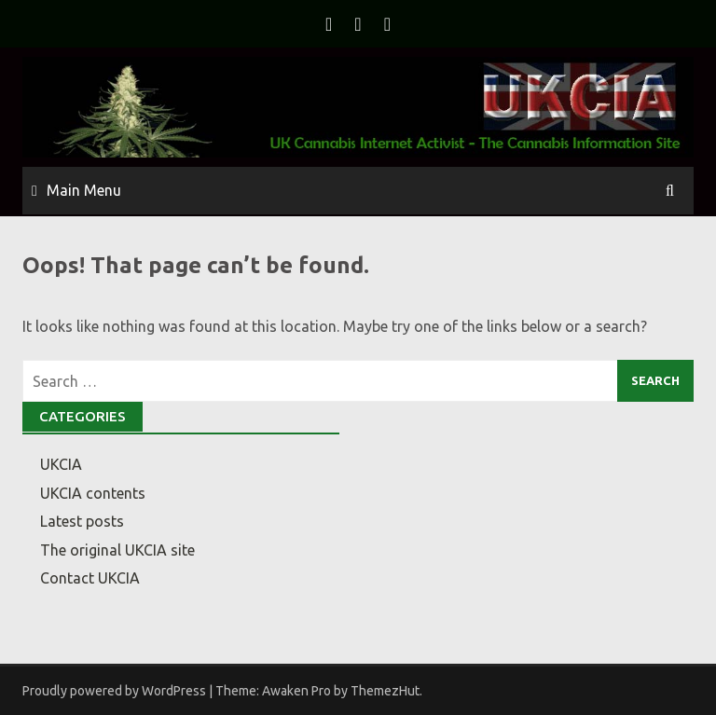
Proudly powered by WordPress (114, 690)
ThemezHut (385, 690)
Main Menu (84, 190)
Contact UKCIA (90, 578)
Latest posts (82, 521)
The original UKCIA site (117, 550)
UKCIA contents (92, 493)
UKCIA (61, 464)
